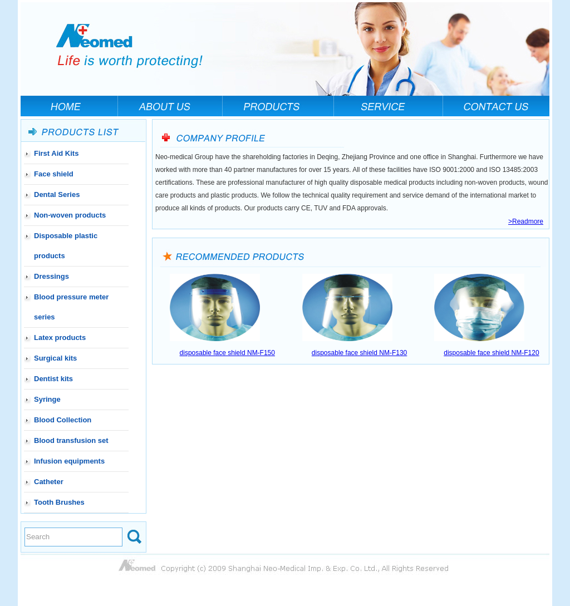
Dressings (51, 276)
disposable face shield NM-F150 (227, 353)
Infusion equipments (69, 461)
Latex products (60, 337)
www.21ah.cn (528, 396)
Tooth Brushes (59, 502)
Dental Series (57, 194)
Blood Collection (62, 420)
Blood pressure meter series (71, 307)
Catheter (48, 481)
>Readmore (525, 221)
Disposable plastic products (65, 245)
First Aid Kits (56, 153)
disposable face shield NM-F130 (359, 353)
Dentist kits (53, 379)
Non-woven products (70, 215)
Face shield (53, 174)
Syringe (47, 399)
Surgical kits (55, 358)
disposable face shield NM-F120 (491, 353)
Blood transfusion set (71, 440)
